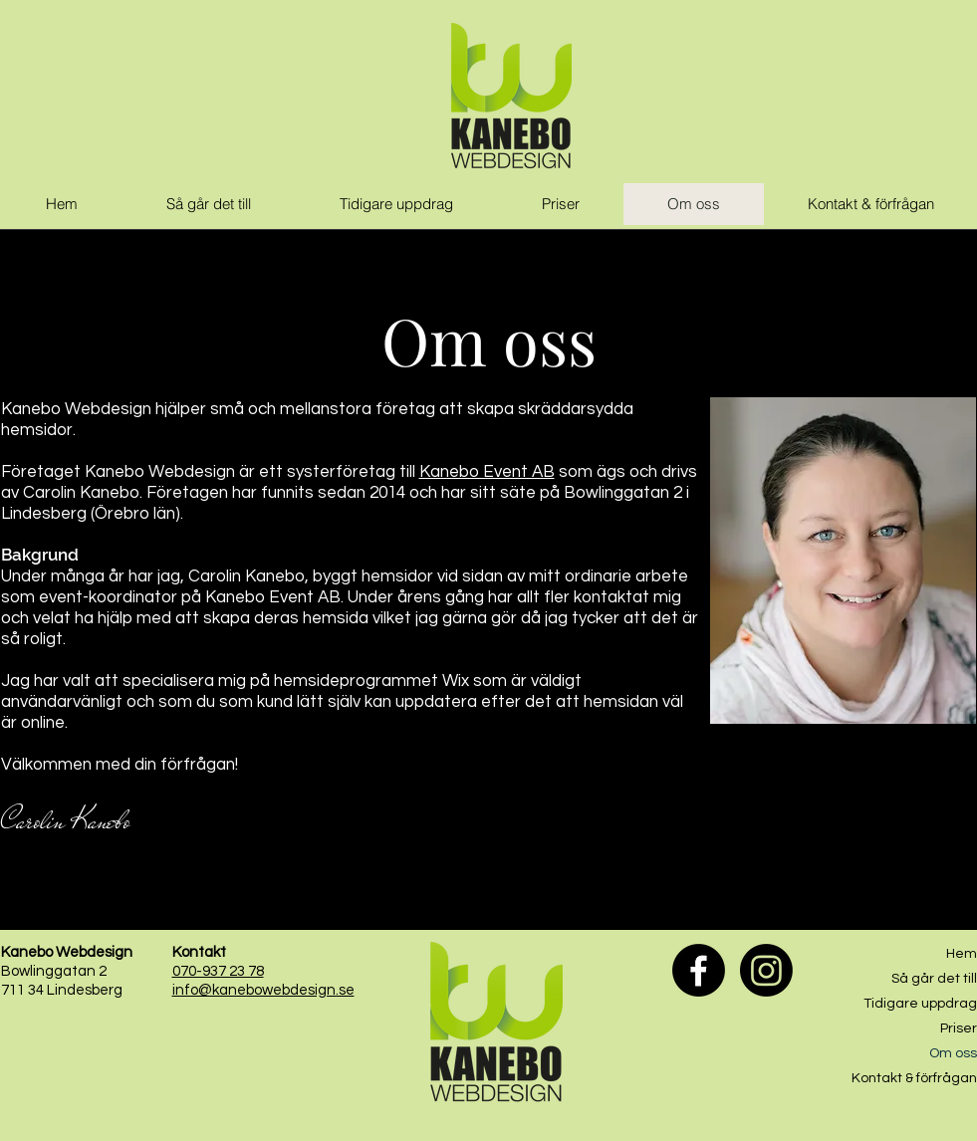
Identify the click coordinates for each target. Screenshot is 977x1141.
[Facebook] (698, 970)
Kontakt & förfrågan (914, 1078)
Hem (961, 954)
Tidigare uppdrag (920, 1004)
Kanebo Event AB (487, 472)
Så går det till (934, 979)
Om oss (953, 1053)
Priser (958, 1028)
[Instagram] (766, 970)
